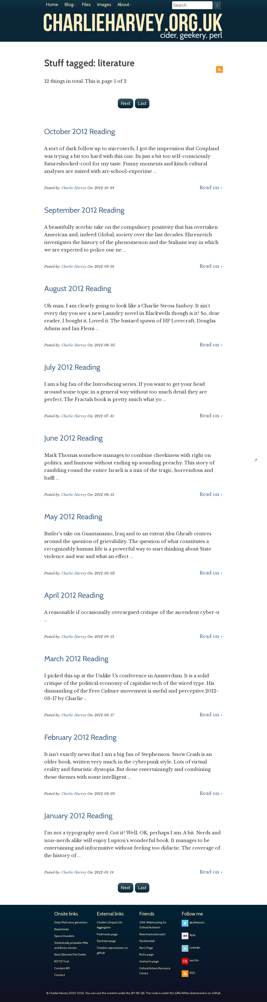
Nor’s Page (146, 948)
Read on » (211, 187)
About (124, 4)
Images (104, 4)
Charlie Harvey (133, 22)
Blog (70, 4)
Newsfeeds (61, 929)
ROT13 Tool (61, 961)
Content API (62, 968)
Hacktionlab (147, 941)
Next (125, 103)
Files (86, 4)
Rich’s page (146, 954)
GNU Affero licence (187, 993)
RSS (219, 69)
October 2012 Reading (79, 131)
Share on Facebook (260, 423)
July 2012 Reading (72, 367)
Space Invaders (64, 936)
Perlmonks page (107, 934)
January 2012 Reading (78, 815)
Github (216, 993)
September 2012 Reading (84, 210)
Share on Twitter (260, 409)
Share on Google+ (260, 436)
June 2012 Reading (73, 438)
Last (142, 103)
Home (52, 4)
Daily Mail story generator (70, 922)
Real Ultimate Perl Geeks (70, 954)
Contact (59, 975)
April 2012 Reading (73, 595)
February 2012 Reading (80, 737)
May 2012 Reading (73, 516)
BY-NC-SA (137, 993)
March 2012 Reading (76, 658)
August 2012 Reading (77, 288)
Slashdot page (106, 941)
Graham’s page (149, 961)
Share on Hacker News (260, 449)
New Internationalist (152, 934)
